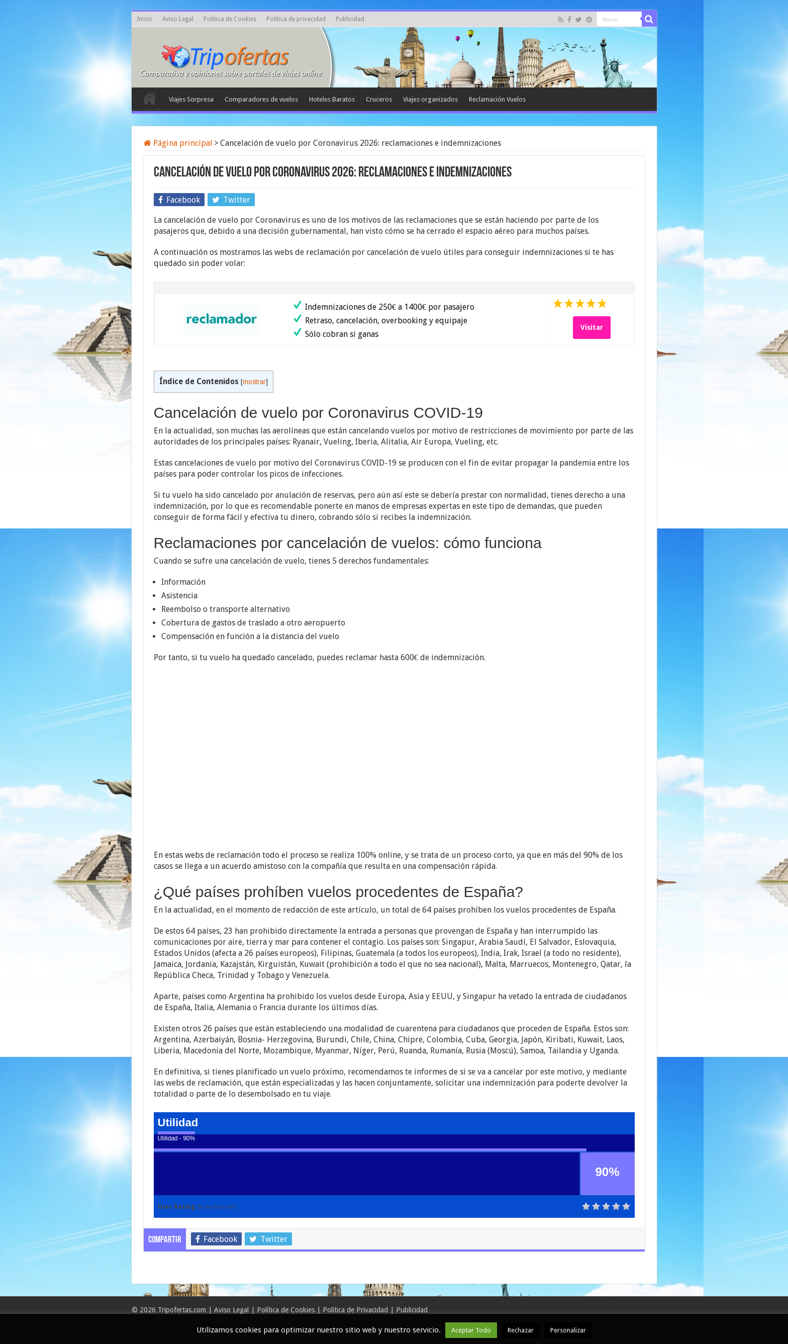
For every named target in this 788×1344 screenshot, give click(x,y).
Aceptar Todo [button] (471, 1330)
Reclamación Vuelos (497, 99)
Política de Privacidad (355, 1310)
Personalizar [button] (568, 1330)
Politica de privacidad (296, 19)
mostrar (254, 382)
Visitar (591, 327)
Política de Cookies (286, 1310)
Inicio (144, 19)
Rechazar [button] (521, 1330)
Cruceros (379, 99)
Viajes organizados (430, 99)
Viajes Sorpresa (191, 99)
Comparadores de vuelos (261, 99)
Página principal (178, 143)
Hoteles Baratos (332, 99)
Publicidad (350, 19)
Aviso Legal (177, 19)
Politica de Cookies (230, 19)
